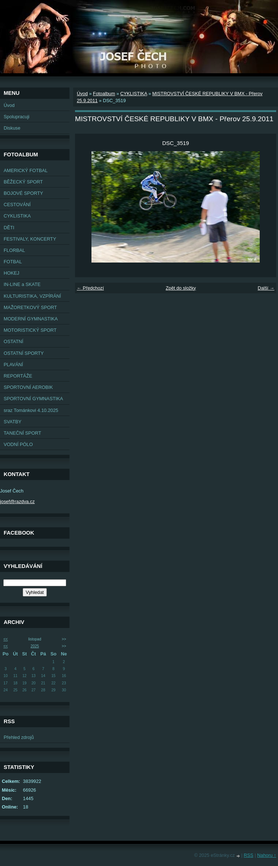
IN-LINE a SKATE (22, 284)
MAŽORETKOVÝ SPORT (30, 307)
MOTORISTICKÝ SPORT (30, 330)
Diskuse (12, 128)
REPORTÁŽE (18, 376)
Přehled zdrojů (19, 737)
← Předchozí (90, 288)
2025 (35, 646)
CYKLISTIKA (17, 216)
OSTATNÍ (13, 341)
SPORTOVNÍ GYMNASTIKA (33, 398)
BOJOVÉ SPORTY (23, 193)
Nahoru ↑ (266, 855)
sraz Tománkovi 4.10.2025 (31, 410)
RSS (248, 855)
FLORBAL (14, 250)
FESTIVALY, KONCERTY (30, 239)
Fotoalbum (104, 93)
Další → (266, 288)
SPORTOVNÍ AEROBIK (28, 387)
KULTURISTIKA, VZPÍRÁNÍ (32, 296)
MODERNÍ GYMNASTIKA (31, 319)
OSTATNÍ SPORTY (24, 353)
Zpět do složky (181, 288)
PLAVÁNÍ (13, 364)
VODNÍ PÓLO (18, 444)
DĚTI (9, 227)
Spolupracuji (16, 116)
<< (5, 639)
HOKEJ (11, 273)
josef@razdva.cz (17, 501)
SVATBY (13, 421)
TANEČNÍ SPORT (22, 433)
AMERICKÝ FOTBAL (26, 170)
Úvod (9, 105)
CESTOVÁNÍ (17, 204)
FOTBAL (13, 261)
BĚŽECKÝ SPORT (23, 182)
